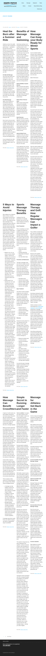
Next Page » (9, 637)
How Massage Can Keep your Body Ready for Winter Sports (36, 40)
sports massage (38, 307)
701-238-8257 (6, 645)
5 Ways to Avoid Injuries (8, 207)
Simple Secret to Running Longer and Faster (23, 403)
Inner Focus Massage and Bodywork (10, 5)
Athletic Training (9, 147)
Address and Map (6, 641)
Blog (13, 147)
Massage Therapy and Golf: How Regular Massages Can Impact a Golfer (36, 216)
